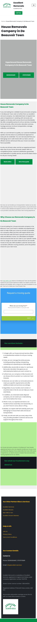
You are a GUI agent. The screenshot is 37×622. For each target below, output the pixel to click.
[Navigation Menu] (34, 5)
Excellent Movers (8, 510)
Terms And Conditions (10, 537)
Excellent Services (8, 507)
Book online (7, 162)
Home (3, 21)
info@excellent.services (14, 565)
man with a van (7, 281)
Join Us (5, 531)
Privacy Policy (7, 534)
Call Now (18, 13)
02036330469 (10, 75)
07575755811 (27, 75)
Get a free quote (24, 162)
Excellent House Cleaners (11, 515)
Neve (10, 620)
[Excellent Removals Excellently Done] (15, 5)
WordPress (24, 620)
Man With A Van (8, 513)
